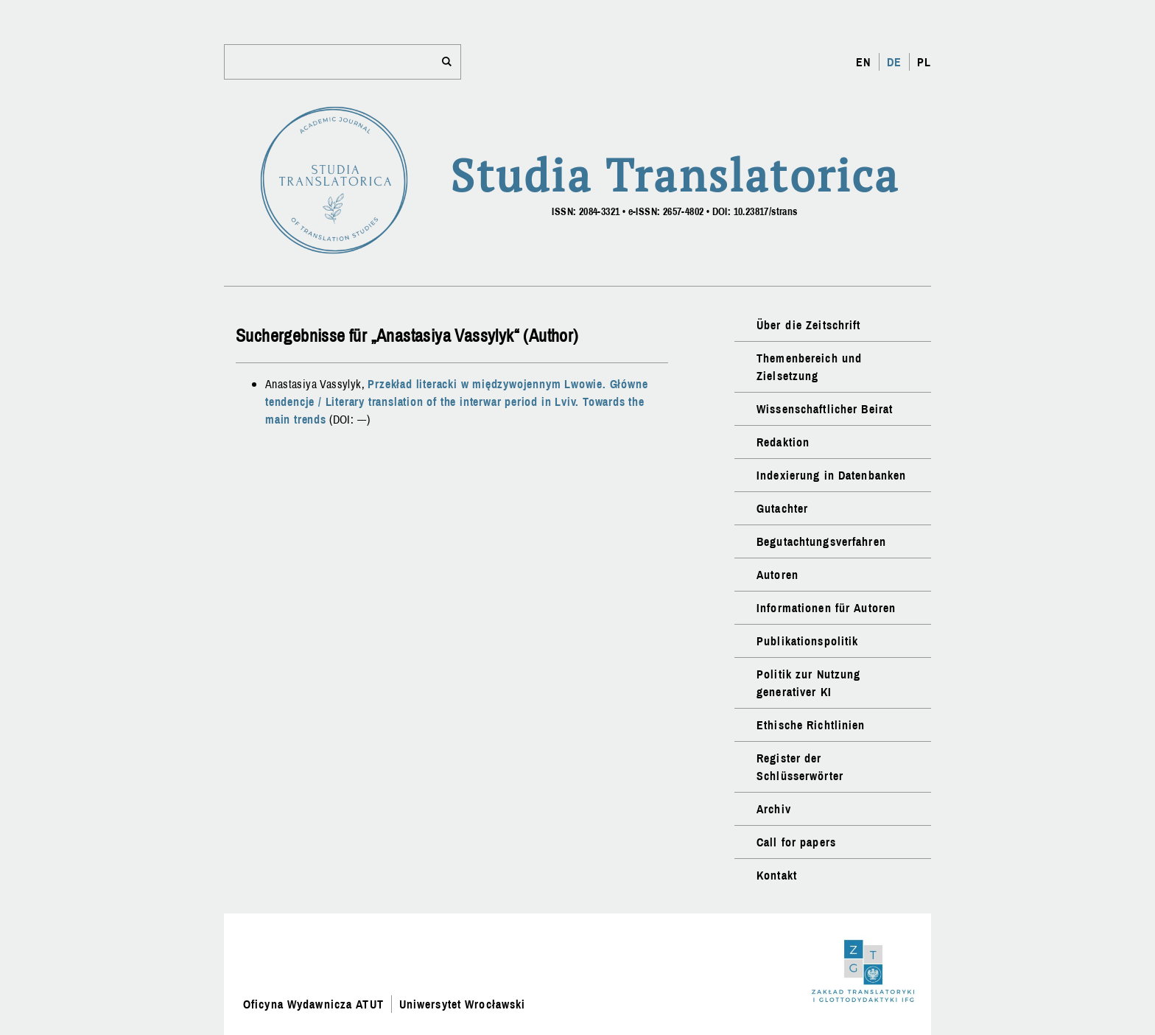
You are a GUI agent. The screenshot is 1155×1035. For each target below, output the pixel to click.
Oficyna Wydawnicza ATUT (313, 1004)
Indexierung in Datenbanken (831, 475)
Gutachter (782, 508)
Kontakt (776, 875)
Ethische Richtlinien (810, 725)
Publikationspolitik (807, 641)
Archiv (773, 809)
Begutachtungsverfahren (821, 541)
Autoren (777, 574)
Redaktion (783, 442)
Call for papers (796, 842)
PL (924, 62)
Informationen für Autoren (826, 608)
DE (894, 62)
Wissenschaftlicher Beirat (824, 409)
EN (863, 62)
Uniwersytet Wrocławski (462, 1004)
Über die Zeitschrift (808, 325)
